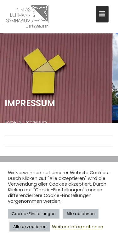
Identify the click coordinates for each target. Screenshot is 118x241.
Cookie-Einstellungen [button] (34, 214)
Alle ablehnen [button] (80, 214)
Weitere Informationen (77, 227)
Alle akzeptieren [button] (30, 227)
